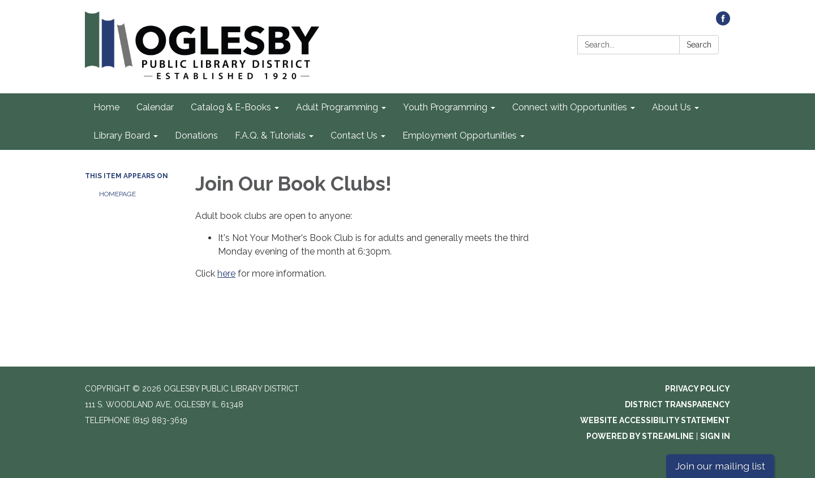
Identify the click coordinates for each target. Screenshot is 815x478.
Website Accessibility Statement (655, 420)
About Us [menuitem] (671, 107)
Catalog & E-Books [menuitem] (231, 107)
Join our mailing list (720, 466)
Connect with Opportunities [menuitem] (569, 107)
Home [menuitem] (106, 107)
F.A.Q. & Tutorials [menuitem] (270, 135)
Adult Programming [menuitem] (337, 107)
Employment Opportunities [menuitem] (459, 135)
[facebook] (723, 22)
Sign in (715, 436)
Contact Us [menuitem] (354, 135)
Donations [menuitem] (196, 135)
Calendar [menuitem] (155, 107)
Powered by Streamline (640, 436)
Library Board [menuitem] (121, 135)
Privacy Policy (697, 388)
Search (699, 44)
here (226, 273)
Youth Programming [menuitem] (445, 107)
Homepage (117, 194)
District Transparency (677, 404)
